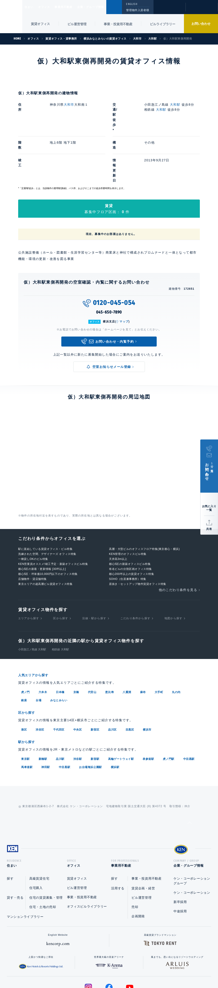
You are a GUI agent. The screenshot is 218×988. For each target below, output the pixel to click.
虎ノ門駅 (168, 712)
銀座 (24, 654)
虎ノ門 (25, 646)
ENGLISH (131, 4)
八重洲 (127, 646)
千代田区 (58, 683)
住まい (31, 7)
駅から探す (28, 695)
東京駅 (25, 712)
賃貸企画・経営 (143, 843)
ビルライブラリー (162, 24)
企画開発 (138, 871)
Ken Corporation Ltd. (11, 16)
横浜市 (147, 683)
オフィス (50, 7)
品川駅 (60, 712)
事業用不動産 (73, 7)
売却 (134, 861)
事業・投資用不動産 (118, 24)
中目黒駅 (189, 712)
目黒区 (130, 683)
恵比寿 (109, 646)
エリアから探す (28, 572)
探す (10, 833)
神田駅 (45, 720)
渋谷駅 (77, 712)
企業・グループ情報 (104, 7)
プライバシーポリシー (101, 970)
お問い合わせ (201, 23)
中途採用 (180, 866)
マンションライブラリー (25, 871)
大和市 (69, 104)
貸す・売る (15, 852)
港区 (24, 683)
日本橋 (60, 646)
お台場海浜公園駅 (90, 720)
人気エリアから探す (36, 629)
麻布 (143, 646)
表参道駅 (148, 712)
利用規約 (133, 970)
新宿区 (95, 683)
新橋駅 (43, 712)
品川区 (112, 683)
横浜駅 (115, 720)
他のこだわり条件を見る (178, 544)
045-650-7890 (109, 266)
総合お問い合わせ (63, 970)
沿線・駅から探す (94, 572)
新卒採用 (180, 856)
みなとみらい (58, 654)
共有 (209, 529)
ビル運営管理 (77, 24)
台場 (38, 654)
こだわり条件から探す (135, 572)
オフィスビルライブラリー (87, 861)
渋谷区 (40, 683)
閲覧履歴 (169, 10)
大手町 (159, 646)
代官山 (92, 646)
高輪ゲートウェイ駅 (121, 712)
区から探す (60, 572)
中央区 (77, 683)
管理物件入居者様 (137, 10)
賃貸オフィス (77, 833)
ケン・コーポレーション (191, 847)
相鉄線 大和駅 (60, 603)
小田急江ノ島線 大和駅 (32, 603)
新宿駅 (95, 712)
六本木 (43, 646)
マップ (124, 275)
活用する (117, 843)
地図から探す (173, 572)
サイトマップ (158, 970)
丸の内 (176, 646)
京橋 (76, 646)
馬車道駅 (26, 720)
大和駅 (175, 104)
